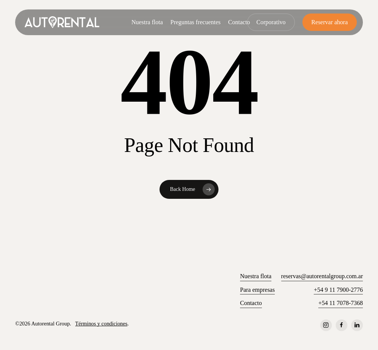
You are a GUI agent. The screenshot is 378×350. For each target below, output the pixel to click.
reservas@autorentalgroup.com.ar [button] (322, 276)
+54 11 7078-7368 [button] (340, 303)
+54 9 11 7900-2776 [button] (338, 290)
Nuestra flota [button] (255, 276)
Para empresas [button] (257, 290)
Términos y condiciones (101, 324)
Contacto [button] (251, 303)
